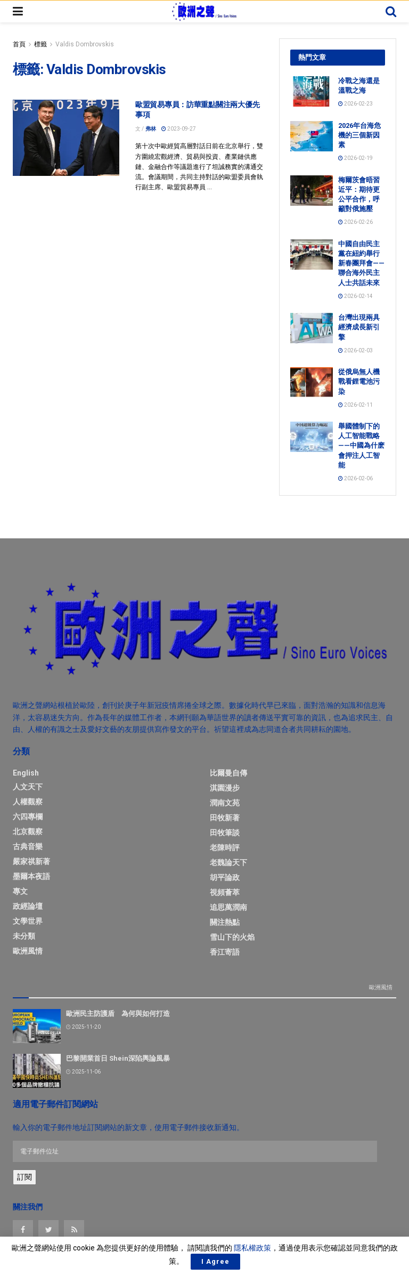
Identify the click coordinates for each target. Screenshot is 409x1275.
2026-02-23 (355, 104)
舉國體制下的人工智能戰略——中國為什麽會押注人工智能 (361, 445)
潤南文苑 (225, 802)
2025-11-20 (83, 1025)
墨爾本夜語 (31, 876)
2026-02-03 (355, 350)
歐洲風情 (28, 951)
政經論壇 (28, 906)
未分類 (24, 936)
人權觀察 (28, 801)
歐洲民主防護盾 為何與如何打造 (118, 1012)
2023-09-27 (178, 129)
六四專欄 (28, 816)
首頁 (19, 44)
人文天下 (28, 786)
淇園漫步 (225, 788)
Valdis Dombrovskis (84, 44)
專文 (20, 891)
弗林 (150, 129)
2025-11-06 (83, 1070)
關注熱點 (225, 922)
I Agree (215, 1261)
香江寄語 (225, 952)
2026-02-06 (355, 478)
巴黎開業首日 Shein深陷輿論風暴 (118, 1057)
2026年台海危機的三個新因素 (359, 135)
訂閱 (24, 1175)
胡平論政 (225, 877)
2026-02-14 (355, 296)
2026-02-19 (355, 158)
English (26, 773)
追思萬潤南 (228, 907)
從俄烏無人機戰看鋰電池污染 (359, 381)
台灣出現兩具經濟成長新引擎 (359, 327)
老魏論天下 (228, 862)
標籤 (40, 44)
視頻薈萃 (225, 892)
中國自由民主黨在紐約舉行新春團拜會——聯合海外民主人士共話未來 (361, 263)
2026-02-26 (355, 222)
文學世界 (28, 921)
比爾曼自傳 (228, 773)
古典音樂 (28, 846)
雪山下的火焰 (232, 937)
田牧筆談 (225, 832)
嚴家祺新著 (31, 861)
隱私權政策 (252, 1248)
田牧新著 (225, 817)
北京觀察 (28, 831)
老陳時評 (225, 847)
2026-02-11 (355, 405)
